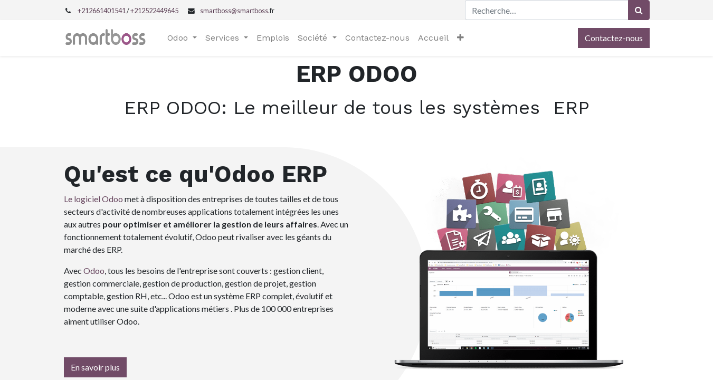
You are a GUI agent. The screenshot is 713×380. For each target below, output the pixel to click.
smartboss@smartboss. (235, 10)
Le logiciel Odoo (93, 199)
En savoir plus (95, 367)
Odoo (93, 270)
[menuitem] (272, 38)
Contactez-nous (614, 38)
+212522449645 (154, 10)
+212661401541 (102, 10)
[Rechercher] (639, 10)
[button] (460, 38)
